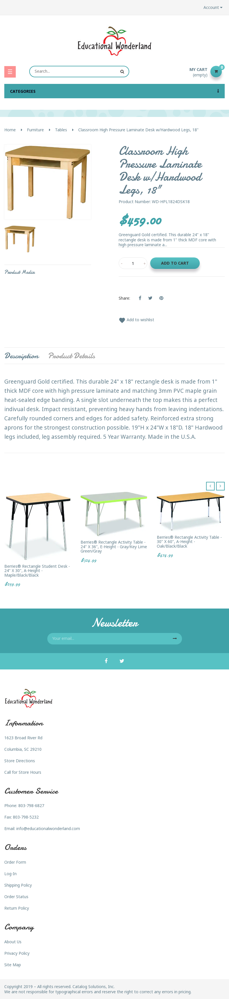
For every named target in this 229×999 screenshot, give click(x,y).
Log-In (10, 873)
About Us (12, 941)
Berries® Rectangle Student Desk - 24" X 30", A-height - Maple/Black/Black (37, 570)
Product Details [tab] (71, 355)
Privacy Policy (17, 953)
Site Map (12, 964)
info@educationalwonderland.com (48, 828)
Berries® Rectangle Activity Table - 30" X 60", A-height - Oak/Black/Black (189, 541)
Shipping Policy (18, 885)
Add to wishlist (136, 319)
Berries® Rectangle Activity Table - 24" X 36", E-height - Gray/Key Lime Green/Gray (114, 546)
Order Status (16, 896)
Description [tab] (21, 355)
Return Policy (16, 908)
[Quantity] (133, 263)
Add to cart (175, 263)
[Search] (79, 71)
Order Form (15, 862)
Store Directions (19, 760)
